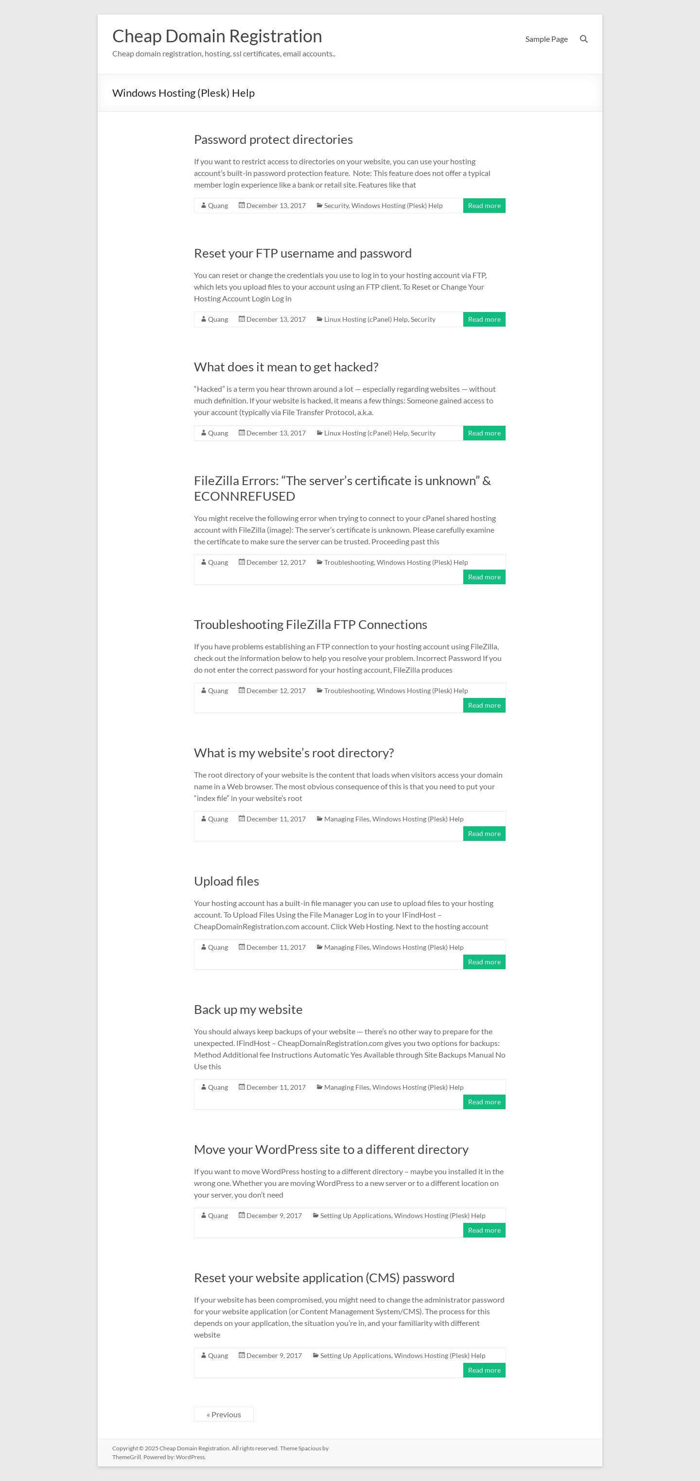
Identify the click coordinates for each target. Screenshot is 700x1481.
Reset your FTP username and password (303, 253)
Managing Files (346, 819)
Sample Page (546, 38)
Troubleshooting (349, 562)
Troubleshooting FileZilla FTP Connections (310, 624)
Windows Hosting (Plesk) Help (397, 205)
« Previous (224, 1414)
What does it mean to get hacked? (286, 366)
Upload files (226, 881)
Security (336, 205)
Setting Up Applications (355, 1215)
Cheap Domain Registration (217, 35)
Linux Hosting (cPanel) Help (366, 319)
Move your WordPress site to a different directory (331, 1149)
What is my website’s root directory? (294, 752)
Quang (218, 205)
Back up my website (248, 1009)
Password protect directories (273, 139)
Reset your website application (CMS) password (324, 1277)
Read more (484, 205)
